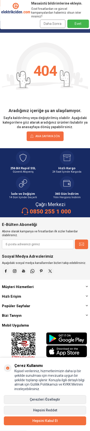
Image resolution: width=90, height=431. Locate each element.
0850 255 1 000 (50, 211)
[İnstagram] (14, 271)
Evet (78, 24)
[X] (50, 271)
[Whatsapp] (32, 271)
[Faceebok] (6, 271)
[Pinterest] (41, 271)
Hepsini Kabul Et (45, 421)
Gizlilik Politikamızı (44, 384)
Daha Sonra (52, 24)
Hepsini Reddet (45, 410)
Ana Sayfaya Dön (45, 136)
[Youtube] (23, 271)
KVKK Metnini (72, 384)
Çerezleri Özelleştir (45, 399)
